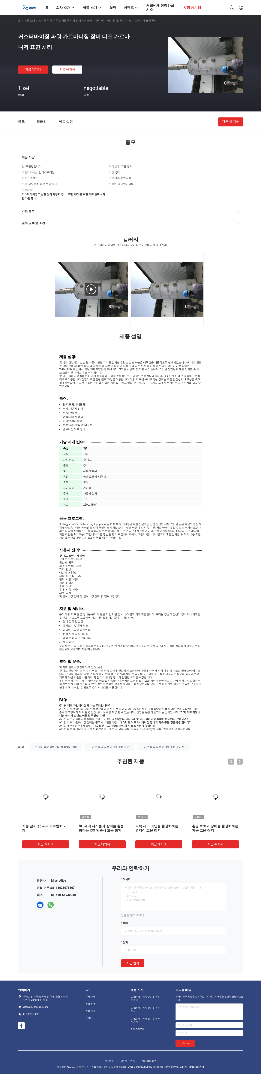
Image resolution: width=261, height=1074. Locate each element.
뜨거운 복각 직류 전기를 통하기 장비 (59, 20)
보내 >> (185, 1043)
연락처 (89, 1018)
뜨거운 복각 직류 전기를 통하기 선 (109, 746)
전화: (126, 942)
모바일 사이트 (128, 1060)
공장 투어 (90, 1003)
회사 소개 (90, 996)
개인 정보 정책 (149, 1060)
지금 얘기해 (33, 69)
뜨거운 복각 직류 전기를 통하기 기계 (162, 746)
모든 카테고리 (137, 1029)
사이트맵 (109, 1060)
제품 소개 (29, 20)
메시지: (127, 879)
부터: (126, 923)
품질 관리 (90, 1010)
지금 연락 (132, 963)
